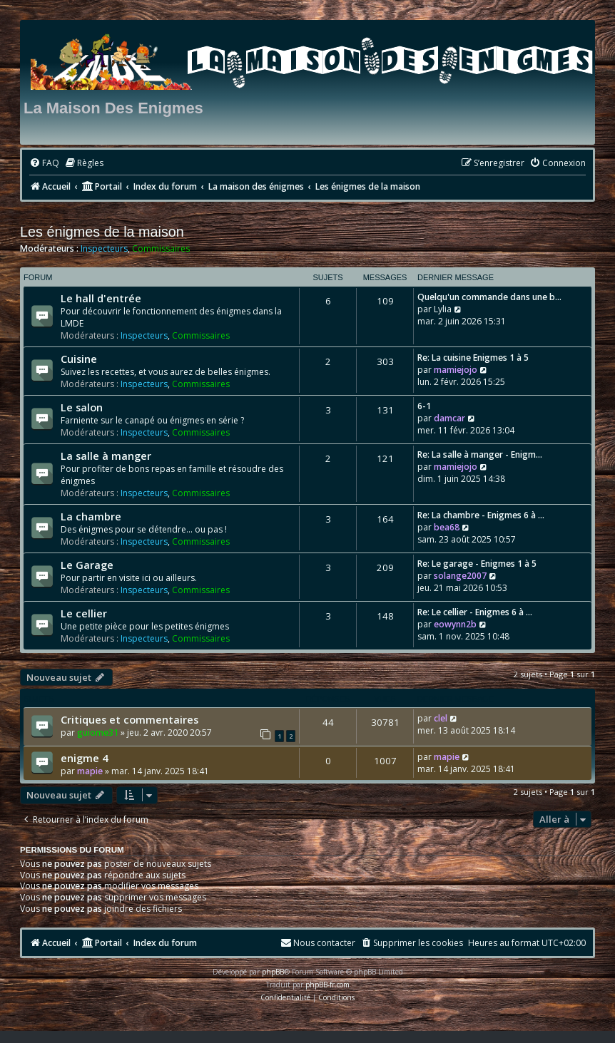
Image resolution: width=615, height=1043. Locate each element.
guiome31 (97, 732)
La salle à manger (106, 455)
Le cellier (84, 613)
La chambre (91, 516)
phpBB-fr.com (327, 985)
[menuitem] (44, 163)
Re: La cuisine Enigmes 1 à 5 (473, 357)
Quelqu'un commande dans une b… (489, 297)
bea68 (446, 527)
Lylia (443, 309)
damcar (449, 418)
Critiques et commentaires (129, 719)
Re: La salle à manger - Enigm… (479, 454)
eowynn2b (455, 624)
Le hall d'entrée (101, 298)
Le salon (82, 407)
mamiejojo (455, 370)
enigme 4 (84, 758)
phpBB (273, 972)
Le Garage (87, 565)
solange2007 (460, 576)
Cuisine (79, 358)
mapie (90, 771)
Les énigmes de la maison (102, 232)
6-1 (424, 406)
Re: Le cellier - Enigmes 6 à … (474, 612)
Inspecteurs (104, 249)
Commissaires (161, 249)
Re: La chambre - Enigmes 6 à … (480, 515)
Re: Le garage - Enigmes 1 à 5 (477, 564)
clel (440, 718)
